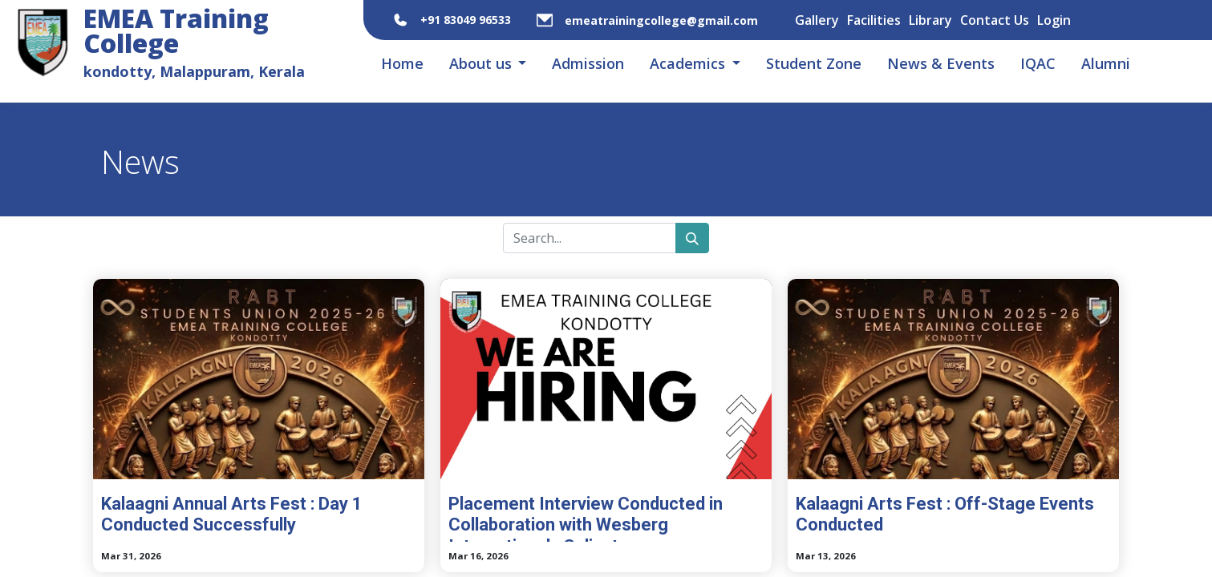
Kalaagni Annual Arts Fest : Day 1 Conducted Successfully (232, 514)
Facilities (874, 20)
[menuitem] (402, 64)
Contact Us (994, 20)
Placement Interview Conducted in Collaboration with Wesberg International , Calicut (585, 518)
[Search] (692, 238)
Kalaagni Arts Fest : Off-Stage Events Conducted (945, 514)
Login (1054, 20)
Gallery (817, 20)
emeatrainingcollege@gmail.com (661, 20)
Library (930, 20)
